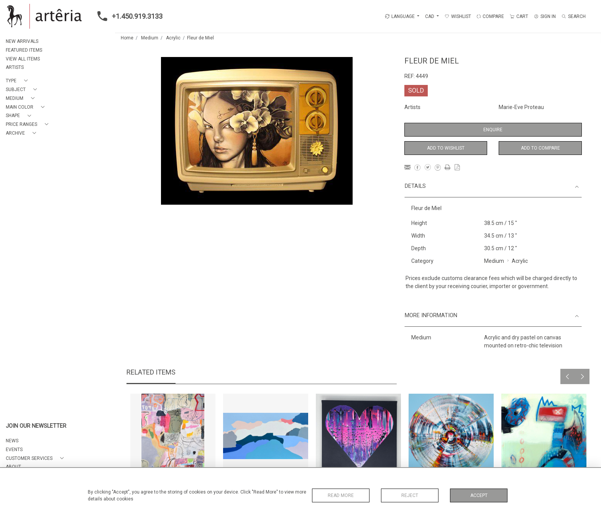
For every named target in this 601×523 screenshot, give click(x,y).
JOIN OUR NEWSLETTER (36, 426)
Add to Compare (540, 148)
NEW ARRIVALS (22, 41)
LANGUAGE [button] (400, 16)
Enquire (492, 129)
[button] (18, 81)
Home (127, 38)
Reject (409, 495)
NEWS (12, 440)
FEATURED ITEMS (24, 50)
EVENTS (14, 449)
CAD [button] (430, 16)
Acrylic (173, 38)
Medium (149, 38)
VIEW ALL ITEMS (23, 59)
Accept (479, 495)
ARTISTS (15, 67)
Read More (341, 495)
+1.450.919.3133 (128, 16)
